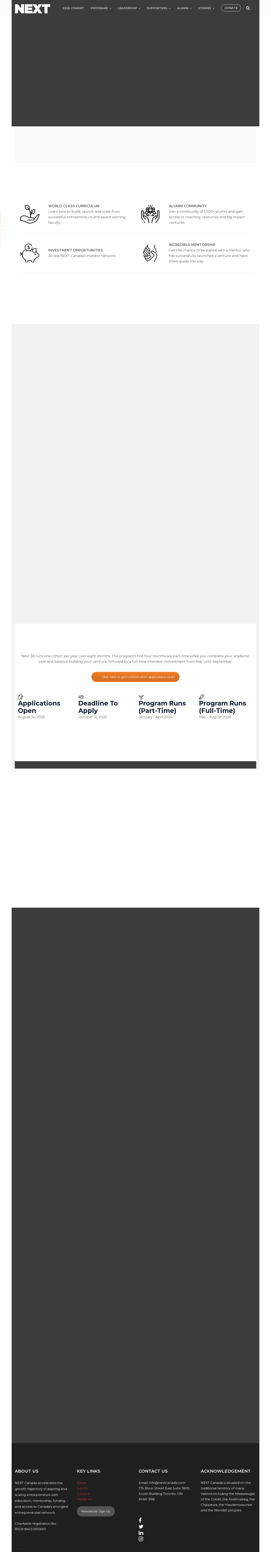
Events (82, 1488)
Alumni (182, 8)
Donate (231, 8)
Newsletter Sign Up (95, 1511)
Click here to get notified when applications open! (138, 677)
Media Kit (84, 1499)
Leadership (127, 8)
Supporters (157, 8)
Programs (99, 8)
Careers (83, 1494)
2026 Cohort (73, 8)
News (81, 1483)
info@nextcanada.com (167, 1483)
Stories (204, 8)
